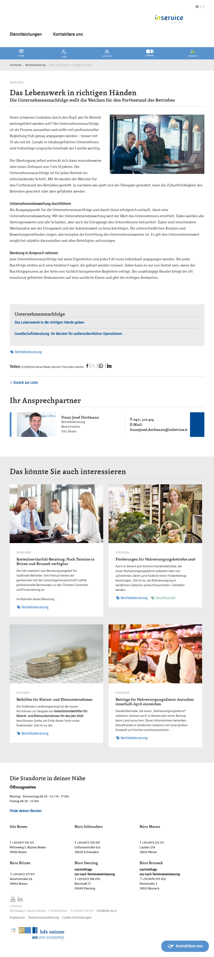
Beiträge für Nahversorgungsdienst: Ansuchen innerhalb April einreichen (155, 701)
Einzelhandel (163, 598)
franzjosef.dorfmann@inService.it (158, 429)
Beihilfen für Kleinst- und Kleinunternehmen (54, 699)
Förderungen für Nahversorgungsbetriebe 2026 (155, 559)
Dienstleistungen (26, 34)
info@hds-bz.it (106, 911)
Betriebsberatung (35, 65)
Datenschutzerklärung (43, 918)
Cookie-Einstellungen (77, 918)
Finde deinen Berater (26, 811)
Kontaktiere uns (68, 34)
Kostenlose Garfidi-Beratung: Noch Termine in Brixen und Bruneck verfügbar (55, 561)
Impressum (17, 918)
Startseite (15, 65)
